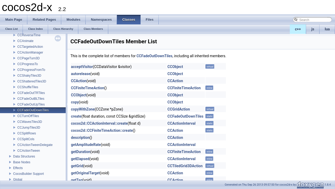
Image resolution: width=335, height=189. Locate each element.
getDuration (80, 152)
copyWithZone (83, 109)
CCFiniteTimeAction (87, 88)
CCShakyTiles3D (29, 75)
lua (327, 29)
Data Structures (24, 156)
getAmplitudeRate (86, 145)
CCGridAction (178, 109)
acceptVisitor (82, 67)
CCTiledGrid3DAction (185, 166)
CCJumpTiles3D (28, 127)
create (76, 116)
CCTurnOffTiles (28, 116)
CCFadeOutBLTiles (30, 99)
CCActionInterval (181, 123)
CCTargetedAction (30, 47)
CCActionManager (30, 52)
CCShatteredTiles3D (31, 81)
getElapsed (80, 159)
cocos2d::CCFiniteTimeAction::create (102, 130)
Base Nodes (21, 162)
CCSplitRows (26, 133)
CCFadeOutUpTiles (31, 104)
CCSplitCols (25, 139)
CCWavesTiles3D (29, 122)
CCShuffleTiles (27, 87)
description (80, 137)
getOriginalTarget (85, 173)
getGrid (77, 166)
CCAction (78, 81)
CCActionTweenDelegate (35, 145)
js (312, 29)
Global (17, 179)
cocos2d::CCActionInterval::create (99, 123)
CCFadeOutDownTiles (33, 110)
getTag (76, 180)
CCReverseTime (28, 35)
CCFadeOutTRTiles (31, 93)
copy (75, 102)
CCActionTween (28, 151)
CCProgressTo (27, 64)
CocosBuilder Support (28, 174)
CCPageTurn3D (28, 58)
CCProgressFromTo (31, 70)
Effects (18, 168)
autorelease (80, 74)
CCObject (175, 67)
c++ (298, 29)
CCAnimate (25, 41)
